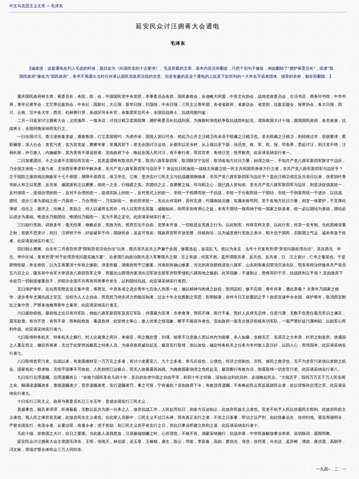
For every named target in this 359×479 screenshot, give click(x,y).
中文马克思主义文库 (27, 6)
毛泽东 (57, 6)
